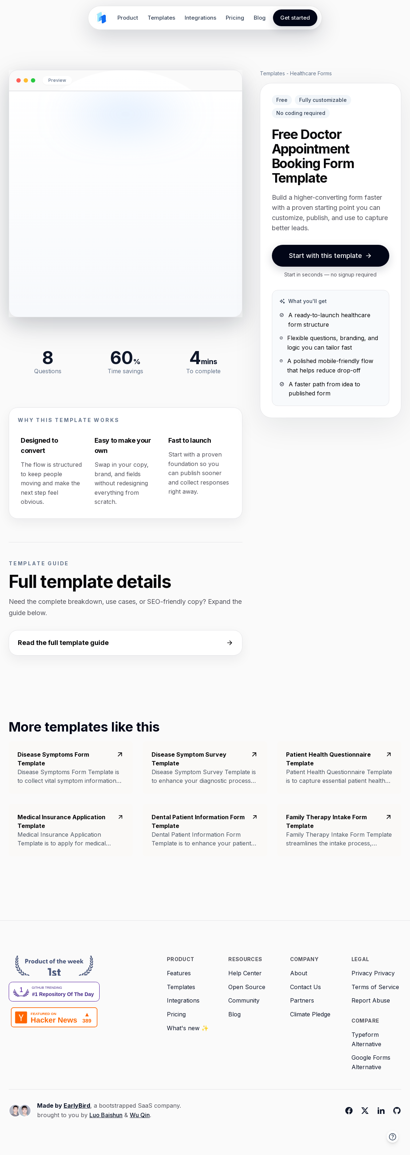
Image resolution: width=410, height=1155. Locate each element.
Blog (260, 17)
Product (127, 17)
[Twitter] (365, 1110)
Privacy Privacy (373, 973)
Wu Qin (140, 1115)
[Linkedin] (381, 1110)
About (298, 973)
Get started (295, 17)
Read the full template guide (125, 642)
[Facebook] (349, 1110)
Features (179, 973)
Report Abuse (370, 1000)
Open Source (246, 987)
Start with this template (330, 255)
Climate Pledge (310, 1014)
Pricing (235, 17)
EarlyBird (77, 1105)
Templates (161, 17)
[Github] (397, 1110)
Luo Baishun (105, 1115)
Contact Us (305, 987)
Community (244, 1000)
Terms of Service (375, 987)
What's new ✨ (188, 1028)
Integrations (200, 17)
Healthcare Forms (311, 73)
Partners (302, 1000)
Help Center (245, 973)
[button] (392, 1137)
